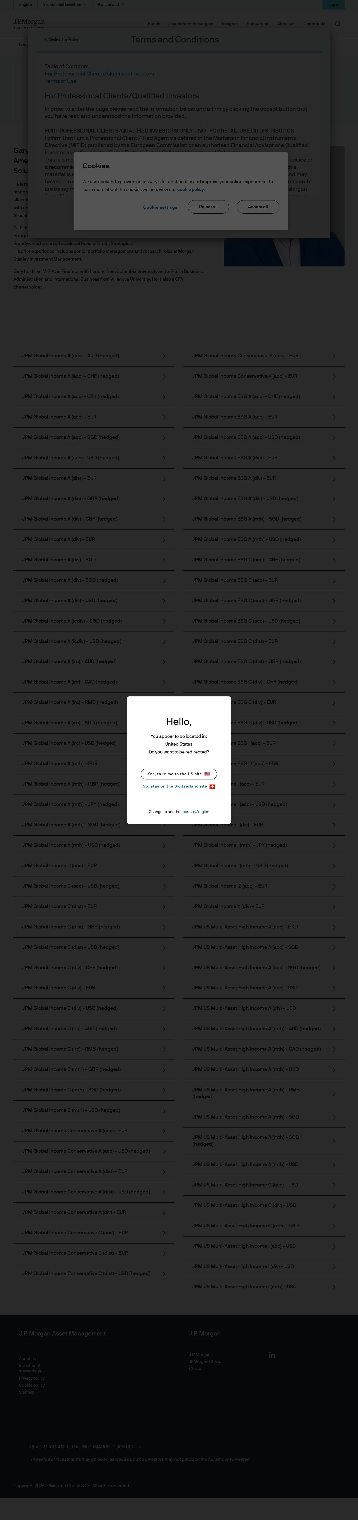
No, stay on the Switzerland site (179, 786)
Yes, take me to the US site (179, 774)
